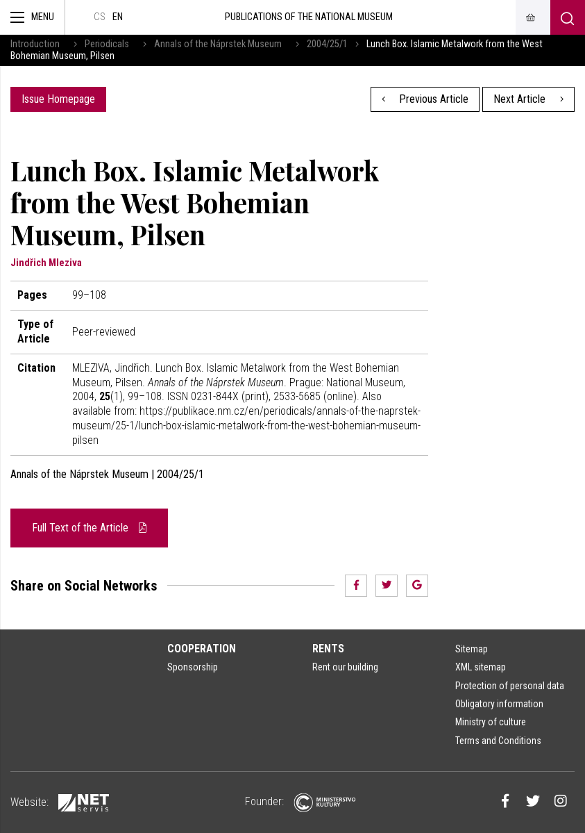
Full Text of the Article (89, 527)
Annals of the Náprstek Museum (218, 44)
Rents (328, 648)
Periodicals (107, 44)
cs (99, 17)
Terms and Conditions (498, 740)
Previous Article (425, 99)
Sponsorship (192, 667)
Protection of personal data (509, 685)
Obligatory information (499, 703)
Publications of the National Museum (309, 17)
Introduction (35, 44)
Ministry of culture (490, 721)
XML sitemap (480, 667)
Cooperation (201, 648)
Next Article (528, 99)
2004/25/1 (327, 44)
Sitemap (471, 648)
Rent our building (345, 667)
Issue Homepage (58, 99)
